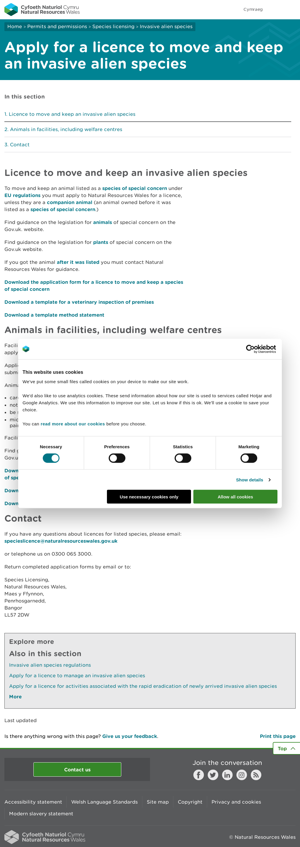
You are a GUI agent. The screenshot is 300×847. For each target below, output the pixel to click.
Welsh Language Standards (104, 802)
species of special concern (134, 188)
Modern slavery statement (41, 814)
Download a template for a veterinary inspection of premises (79, 302)
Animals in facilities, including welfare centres (66, 129)
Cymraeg (253, 9)
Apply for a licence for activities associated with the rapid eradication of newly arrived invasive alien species (143, 686)
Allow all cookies (235, 496)
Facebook (198, 775)
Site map (158, 802)
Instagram (241, 775)
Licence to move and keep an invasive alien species (72, 114)
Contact (20, 144)
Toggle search (275, 9)
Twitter (213, 775)
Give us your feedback (129, 736)
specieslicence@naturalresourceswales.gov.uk (60, 541)
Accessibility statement (33, 802)
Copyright (190, 802)
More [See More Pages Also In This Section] (15, 696)
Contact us (77, 769)
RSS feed (256, 775)
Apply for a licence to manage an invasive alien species (77, 675)
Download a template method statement (54, 315)
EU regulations (22, 195)
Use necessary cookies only (149, 496)
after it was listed (78, 262)
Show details (249, 479)
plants (100, 242)
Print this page (278, 736)
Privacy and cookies (236, 802)
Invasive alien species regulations (50, 665)
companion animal (69, 202)
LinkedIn (227, 775)
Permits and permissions (57, 26)
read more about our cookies (73, 423)
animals (102, 222)
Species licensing (113, 26)
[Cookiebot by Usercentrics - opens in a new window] (260, 349)
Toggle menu (292, 9)
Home (14, 26)
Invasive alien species (166, 26)
